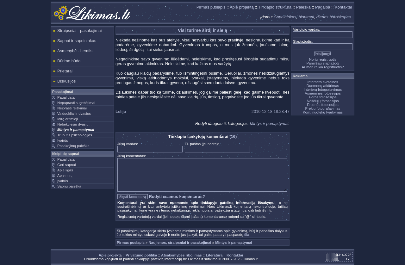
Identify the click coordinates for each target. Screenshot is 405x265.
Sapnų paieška (69, 186)
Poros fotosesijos (322, 97)
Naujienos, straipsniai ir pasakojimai (180, 242)
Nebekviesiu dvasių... (74, 124)
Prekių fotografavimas (322, 108)
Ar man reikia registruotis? (323, 67)
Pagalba (322, 7)
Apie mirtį (64, 175)
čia (246, 235)
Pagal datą (66, 97)
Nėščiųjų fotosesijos (323, 101)
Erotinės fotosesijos (322, 105)
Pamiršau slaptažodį (322, 63)
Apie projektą (242, 7)
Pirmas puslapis (210, 7)
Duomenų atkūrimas (323, 86)
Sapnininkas (285, 17)
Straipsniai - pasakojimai (79, 30)
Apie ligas (65, 170)
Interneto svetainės (323, 82)
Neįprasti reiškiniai (72, 108)
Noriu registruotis (323, 59)
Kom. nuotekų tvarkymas (323, 112)
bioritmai (306, 17)
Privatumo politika (141, 255)
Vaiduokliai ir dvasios (74, 113)
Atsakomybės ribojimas (181, 255)
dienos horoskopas (333, 17)
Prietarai (64, 71)
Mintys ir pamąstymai (75, 130)
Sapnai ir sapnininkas (76, 40)
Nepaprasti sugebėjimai (76, 103)
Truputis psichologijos (74, 135)
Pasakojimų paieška (73, 146)
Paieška (303, 7)
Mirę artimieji (67, 119)
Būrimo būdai (69, 61)
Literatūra (214, 255)
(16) (233, 136)
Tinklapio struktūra (274, 7)
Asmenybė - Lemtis (74, 50)
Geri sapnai (66, 165)
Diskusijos (66, 81)
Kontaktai (343, 7)
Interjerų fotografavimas (323, 89)
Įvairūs (62, 140)
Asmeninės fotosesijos (323, 93)
